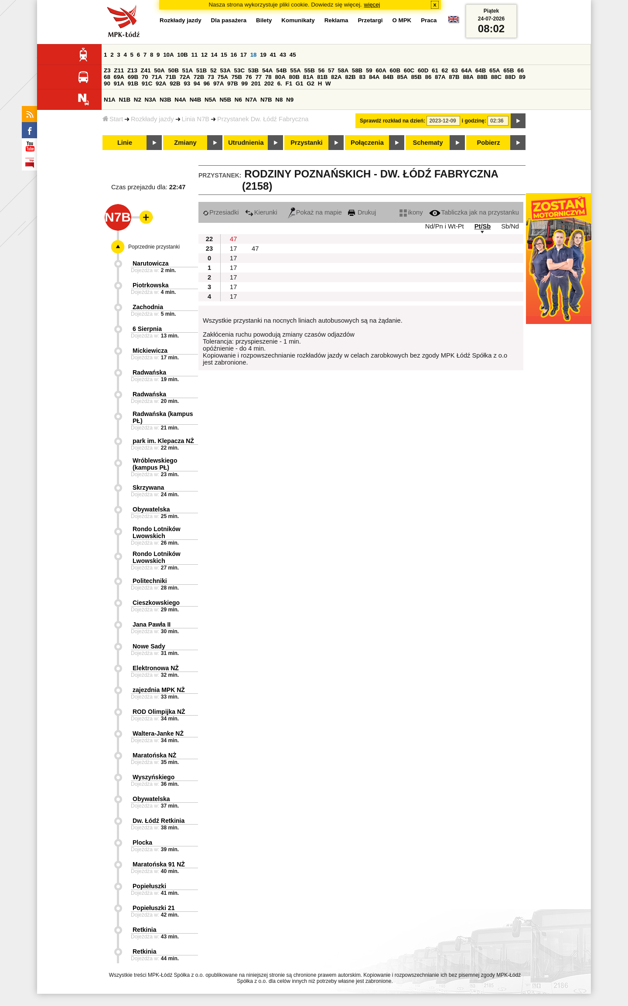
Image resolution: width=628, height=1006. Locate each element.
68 (107, 77)
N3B (165, 99)
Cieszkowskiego (156, 602)
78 (268, 77)
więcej (372, 4)
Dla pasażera (229, 20)
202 (269, 83)
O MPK (402, 20)
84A (374, 77)
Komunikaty (297, 20)
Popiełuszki (149, 886)
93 (187, 83)
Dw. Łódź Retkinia (158, 820)
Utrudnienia (245, 142)
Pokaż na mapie (315, 212)
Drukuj (362, 212)
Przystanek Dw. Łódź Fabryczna (262, 119)
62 (445, 70)
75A (223, 77)
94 (197, 83)
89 (522, 77)
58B (357, 70)
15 (224, 54)
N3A (151, 99)
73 (211, 77)
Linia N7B (196, 119)
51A (187, 70)
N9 (290, 99)
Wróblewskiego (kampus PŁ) (155, 464)
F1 (288, 83)
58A (343, 70)
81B (322, 77)
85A (402, 77)
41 (273, 54)
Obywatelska (151, 509)
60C (409, 70)
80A (280, 77)
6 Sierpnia (147, 328)
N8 (279, 99)
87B (454, 77)
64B (480, 70)
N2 (137, 99)
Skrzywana (148, 487)
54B (281, 70)
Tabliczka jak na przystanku (474, 212)
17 (243, 54)
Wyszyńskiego (153, 777)
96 (206, 83)
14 (214, 54)
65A (494, 70)
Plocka (142, 842)
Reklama (336, 20)
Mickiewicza (150, 350)
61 (435, 70)
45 (293, 54)
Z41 (146, 70)
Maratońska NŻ (154, 755)
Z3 (107, 70)
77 (258, 77)
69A (119, 77)
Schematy (428, 142)
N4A (180, 99)
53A (225, 70)
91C (147, 83)
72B (199, 77)
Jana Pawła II (152, 624)
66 (520, 70)
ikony (411, 212)
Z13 (132, 70)
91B (133, 83)
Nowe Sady (149, 646)
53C (239, 70)
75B (237, 77)
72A (185, 77)
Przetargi (370, 20)
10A (168, 54)
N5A (210, 99)
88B (482, 77)
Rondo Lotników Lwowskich (157, 532)
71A (156, 77)
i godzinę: (474, 121)
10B (182, 54)
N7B (266, 99)
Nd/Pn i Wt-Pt (444, 226)
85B (416, 77)
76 (249, 77)
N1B (124, 99)
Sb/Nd (510, 226)
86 (428, 77)
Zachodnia (148, 307)
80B (294, 77)
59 (369, 70)
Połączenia (367, 142)
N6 (238, 99)
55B (309, 70)
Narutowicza (150, 263)
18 (253, 54)
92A (161, 83)
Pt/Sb (482, 226)
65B (508, 70)
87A (440, 77)
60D (423, 70)
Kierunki (261, 212)
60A (380, 70)
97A (218, 83)
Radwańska (149, 372)
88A (468, 77)
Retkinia (144, 929)
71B (171, 77)
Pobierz (488, 142)
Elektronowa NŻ (156, 668)
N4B (195, 99)
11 (194, 54)
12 (204, 54)
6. (279, 83)
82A (336, 77)
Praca (429, 20)
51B (201, 70)
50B (173, 70)
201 (256, 83)
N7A (251, 99)
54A (267, 70)
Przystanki (306, 142)
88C (496, 77)
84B (388, 77)
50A (159, 70)
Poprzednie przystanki (154, 247)
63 (454, 70)
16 (234, 54)
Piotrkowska (150, 285)
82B (350, 77)
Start (112, 119)
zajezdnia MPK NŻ (159, 689)
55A (295, 70)
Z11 (119, 70)
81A (308, 77)
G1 (300, 83)
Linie (124, 142)
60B (395, 70)
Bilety (264, 20)
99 (244, 83)
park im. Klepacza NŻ (163, 440)
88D (510, 77)
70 (145, 77)
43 (283, 54)
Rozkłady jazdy (152, 119)
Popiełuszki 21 (153, 907)
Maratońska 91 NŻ (159, 864)
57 (331, 70)
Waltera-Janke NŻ (158, 733)
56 (321, 70)
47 (233, 238)
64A (466, 70)
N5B (225, 99)
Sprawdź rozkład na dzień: (392, 121)
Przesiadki (221, 212)
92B (175, 83)
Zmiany (185, 142)
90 (107, 83)
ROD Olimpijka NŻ (159, 711)
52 (213, 70)
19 (263, 54)
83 (362, 77)
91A (119, 83)
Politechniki (150, 580)
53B (253, 70)
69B (133, 77)
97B (232, 83)
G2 (310, 83)
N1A (110, 99)
